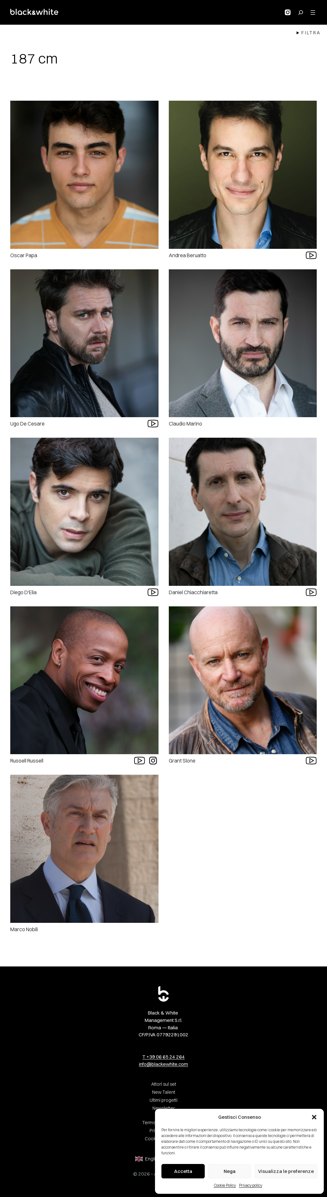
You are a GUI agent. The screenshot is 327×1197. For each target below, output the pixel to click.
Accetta (183, 1171)
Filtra (311, 33)
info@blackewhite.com (163, 1064)
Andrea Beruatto (187, 255)
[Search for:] (300, 12)
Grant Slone (182, 760)
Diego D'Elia (23, 592)
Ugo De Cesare (27, 423)
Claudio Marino (185, 423)
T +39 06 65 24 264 (163, 1057)
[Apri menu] (313, 12)
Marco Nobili (24, 929)
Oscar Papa (23, 255)
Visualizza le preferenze (286, 1171)
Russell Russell (26, 760)
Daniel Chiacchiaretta (193, 592)
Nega (230, 1171)
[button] (314, 1117)
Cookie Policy (225, 1185)
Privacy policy (250, 1185)
